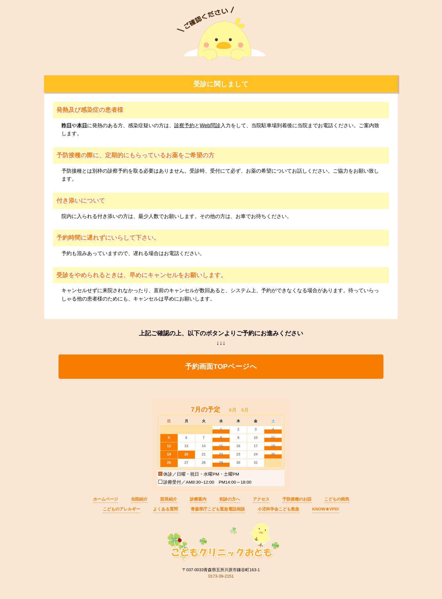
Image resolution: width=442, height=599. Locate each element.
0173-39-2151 (221, 576)
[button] (233, 410)
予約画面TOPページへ (221, 366)
